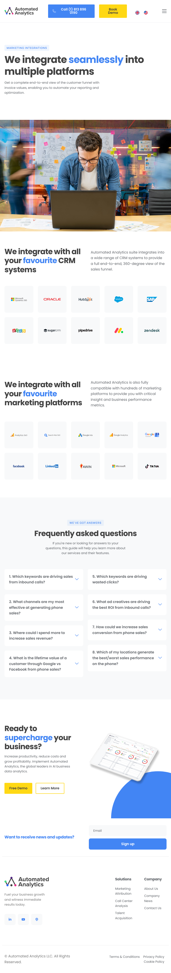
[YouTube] (23, 919)
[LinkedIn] (10, 919)
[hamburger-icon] (164, 11)
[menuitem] (137, 13)
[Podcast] (36, 919)
